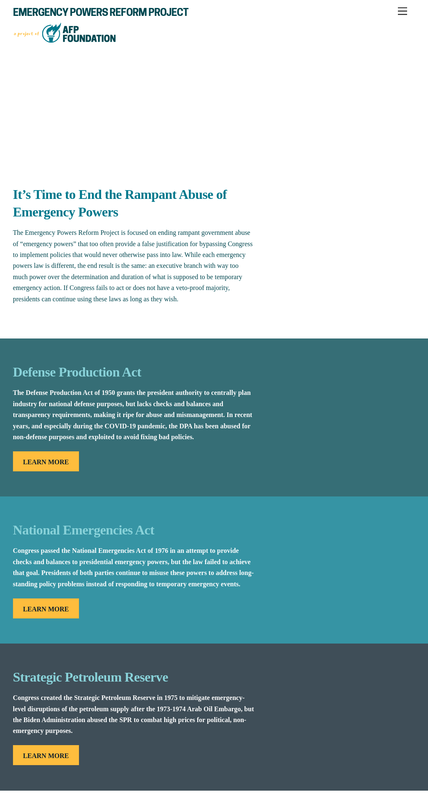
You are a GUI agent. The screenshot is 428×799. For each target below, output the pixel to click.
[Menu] (402, 11)
